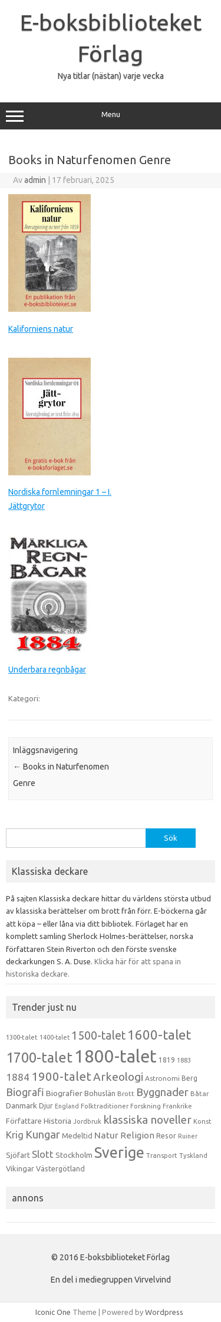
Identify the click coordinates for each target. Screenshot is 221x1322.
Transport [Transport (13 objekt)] (161, 1155)
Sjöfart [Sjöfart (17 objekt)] (18, 1155)
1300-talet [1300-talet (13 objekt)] (22, 1037)
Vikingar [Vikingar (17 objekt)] (20, 1168)
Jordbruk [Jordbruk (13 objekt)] (87, 1121)
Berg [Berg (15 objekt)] (189, 1078)
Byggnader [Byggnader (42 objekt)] (162, 1092)
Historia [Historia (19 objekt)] (57, 1120)
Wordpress (164, 1312)
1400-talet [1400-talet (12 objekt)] (54, 1037)
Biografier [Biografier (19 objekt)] (64, 1093)
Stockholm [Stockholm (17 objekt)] (74, 1155)
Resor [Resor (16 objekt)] (166, 1135)
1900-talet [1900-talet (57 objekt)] (61, 1076)
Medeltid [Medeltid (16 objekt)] (77, 1135)
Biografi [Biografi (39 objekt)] (25, 1092)
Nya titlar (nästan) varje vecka (111, 76)
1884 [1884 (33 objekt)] (17, 1077)
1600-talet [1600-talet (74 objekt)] (159, 1034)
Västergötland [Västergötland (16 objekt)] (60, 1168)
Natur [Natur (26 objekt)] (106, 1135)
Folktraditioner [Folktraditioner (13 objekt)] (104, 1106)
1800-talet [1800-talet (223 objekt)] (115, 1056)
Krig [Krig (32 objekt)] (15, 1134)
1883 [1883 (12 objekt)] (184, 1060)
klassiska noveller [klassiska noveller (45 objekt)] (147, 1119)
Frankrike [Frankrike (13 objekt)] (177, 1106)
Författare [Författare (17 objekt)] (24, 1121)
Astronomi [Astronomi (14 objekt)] (162, 1078)
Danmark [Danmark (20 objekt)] (21, 1105)
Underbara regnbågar (47, 669)
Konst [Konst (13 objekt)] (202, 1121)
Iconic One (53, 1312)
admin (35, 180)
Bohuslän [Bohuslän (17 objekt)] (100, 1093)
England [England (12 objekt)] (67, 1106)
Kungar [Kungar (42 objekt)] (42, 1134)
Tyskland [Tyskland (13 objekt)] (193, 1155)
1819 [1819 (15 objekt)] (167, 1060)
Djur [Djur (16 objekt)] (46, 1105)
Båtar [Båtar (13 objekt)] (199, 1093)
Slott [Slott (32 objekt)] (43, 1154)
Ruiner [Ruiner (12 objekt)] (187, 1136)
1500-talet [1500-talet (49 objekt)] (98, 1035)
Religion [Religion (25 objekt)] (137, 1135)
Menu (110, 116)
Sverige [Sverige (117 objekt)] (119, 1152)
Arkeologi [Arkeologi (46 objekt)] (118, 1076)
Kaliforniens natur (40, 329)
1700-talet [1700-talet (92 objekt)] (39, 1057)
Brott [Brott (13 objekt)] (125, 1093)
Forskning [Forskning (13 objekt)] (145, 1106)
